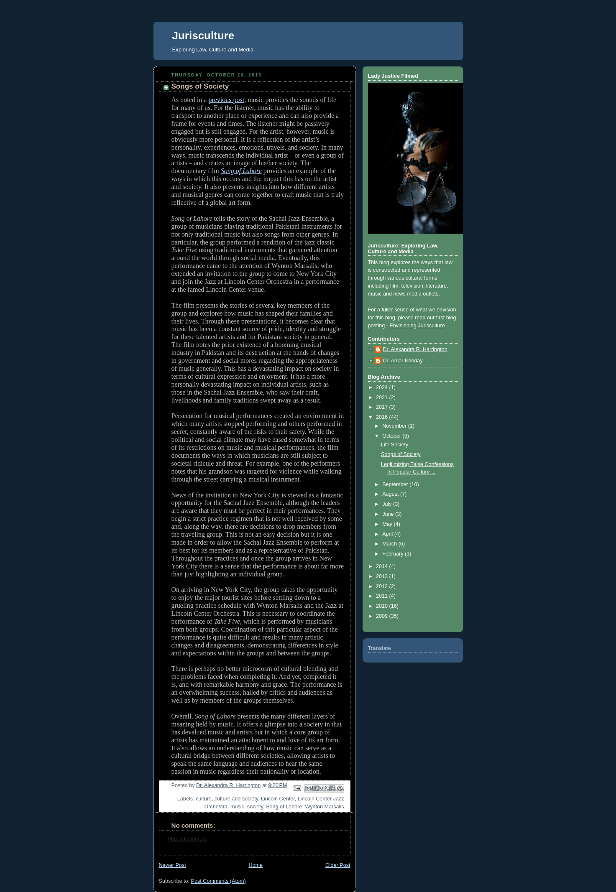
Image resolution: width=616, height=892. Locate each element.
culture (204, 799)
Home (255, 865)
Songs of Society (401, 454)
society (255, 807)
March (390, 544)
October (392, 436)
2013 (382, 576)
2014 (382, 566)
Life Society (394, 445)
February (393, 554)
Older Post (337, 865)
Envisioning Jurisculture (417, 326)
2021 (382, 397)
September (395, 484)
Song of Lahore (284, 807)
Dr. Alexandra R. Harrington (415, 349)
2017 (382, 407)
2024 (382, 387)
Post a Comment (187, 839)
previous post (226, 99)
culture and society (236, 799)
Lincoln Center (278, 799)
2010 (382, 606)
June (388, 514)
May (388, 524)
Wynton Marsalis (324, 807)
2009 (382, 616)
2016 (382, 417)
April (388, 534)
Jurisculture (203, 35)
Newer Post (172, 865)
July (387, 504)
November (395, 426)
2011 (382, 596)
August (391, 494)
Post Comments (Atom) (218, 881)
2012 (382, 586)
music (237, 807)
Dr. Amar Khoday (403, 361)
